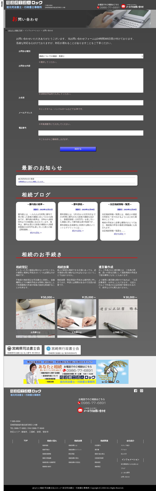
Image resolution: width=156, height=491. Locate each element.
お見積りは (35, 332)
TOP (26, 441)
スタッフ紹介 (125, 445)
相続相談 (45, 445)
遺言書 (97, 449)
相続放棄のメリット (75, 449)
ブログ (123, 468)
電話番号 (22, 128)
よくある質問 (125, 472)
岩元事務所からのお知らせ (129, 464)
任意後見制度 (99, 458)
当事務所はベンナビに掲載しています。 (31, 181)
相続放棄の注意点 (74, 462)
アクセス (124, 449)
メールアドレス (25, 113)
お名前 (21, 98)
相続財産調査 (46, 454)
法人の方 (124, 454)
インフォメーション (130, 459)
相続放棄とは (73, 445)
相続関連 (104, 441)
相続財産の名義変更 (48, 462)
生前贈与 (98, 445)
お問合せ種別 (24, 51)
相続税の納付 (46, 466)
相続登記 (98, 466)
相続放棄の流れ (74, 458)
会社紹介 (130, 441)
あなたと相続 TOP (15, 30)
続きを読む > (36, 233)
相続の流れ (52, 441)
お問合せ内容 (24, 66)
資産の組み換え (100, 454)
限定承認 (71, 454)
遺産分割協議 (46, 458)
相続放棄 (78, 441)
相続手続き (46, 449)
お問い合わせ (125, 477)
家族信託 (98, 462)
